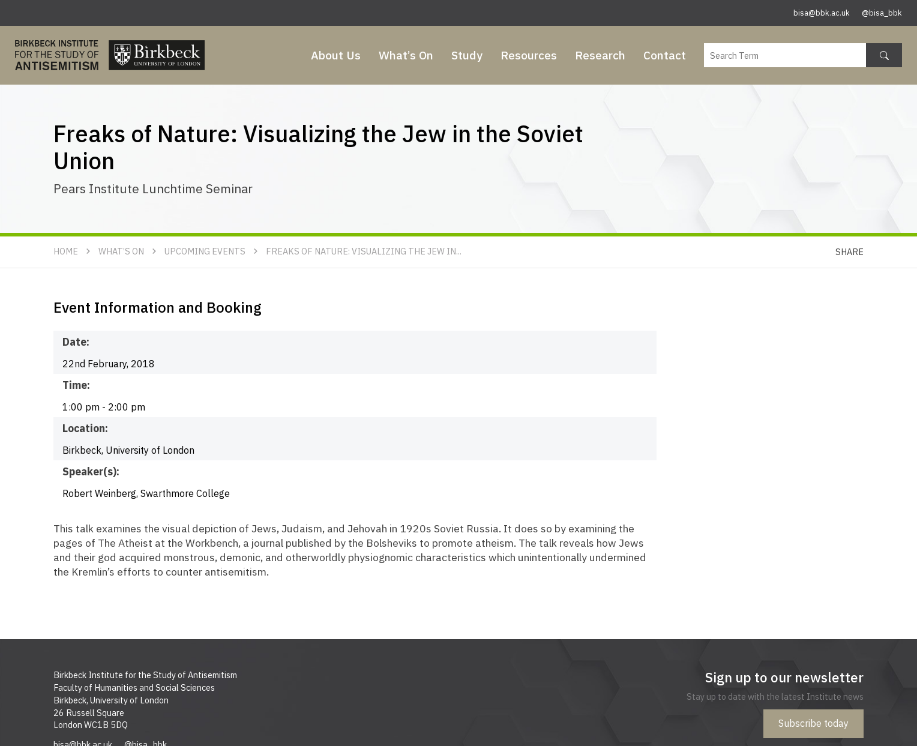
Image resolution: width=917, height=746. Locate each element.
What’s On (406, 54)
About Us (336, 54)
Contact (664, 54)
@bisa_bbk (882, 13)
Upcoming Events (204, 251)
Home (65, 251)
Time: (76, 385)
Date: (75, 342)
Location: (85, 428)
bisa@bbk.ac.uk (821, 13)
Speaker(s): (90, 471)
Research (600, 54)
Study (467, 54)
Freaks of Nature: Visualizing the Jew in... (364, 251)
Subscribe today (813, 723)
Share (849, 251)
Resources (529, 54)
